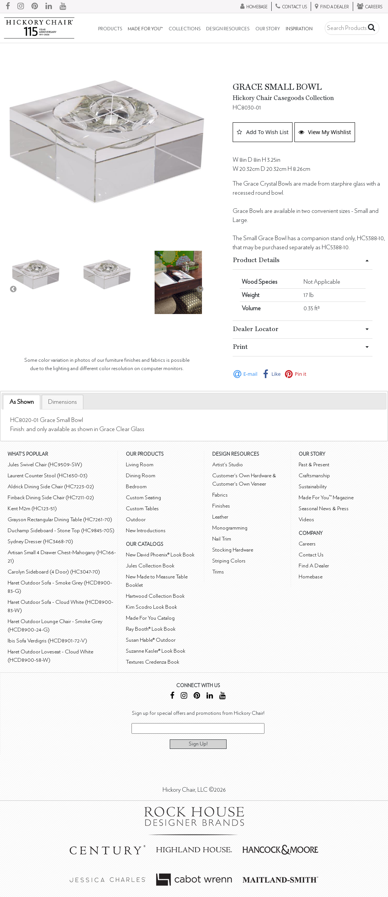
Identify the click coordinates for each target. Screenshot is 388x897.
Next (200, 289)
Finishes (221, 506)
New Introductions (146, 530)
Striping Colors (229, 561)
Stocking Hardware (232, 550)
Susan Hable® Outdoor (150, 640)
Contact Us (311, 555)
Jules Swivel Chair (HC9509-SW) (45, 464)
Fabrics (220, 495)
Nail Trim (221, 539)
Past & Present (314, 464)
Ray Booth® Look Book (150, 629)
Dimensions (62, 402)
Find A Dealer (314, 566)
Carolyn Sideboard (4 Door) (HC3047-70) (54, 572)
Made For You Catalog (150, 618)
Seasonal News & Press (324, 508)
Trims (218, 572)
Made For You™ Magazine (326, 497)
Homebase (310, 577)
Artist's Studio (227, 464)
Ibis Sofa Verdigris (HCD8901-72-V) (47, 641)
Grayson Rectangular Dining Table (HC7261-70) (60, 519)
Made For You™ (145, 29)
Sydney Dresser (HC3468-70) (40, 541)
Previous (13, 289)
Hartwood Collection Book (155, 596)
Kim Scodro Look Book (151, 607)
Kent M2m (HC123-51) (32, 508)
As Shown (21, 402)
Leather (220, 517)
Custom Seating (143, 497)
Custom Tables (142, 508)
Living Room (139, 464)
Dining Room (140, 475)
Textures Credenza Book (152, 662)
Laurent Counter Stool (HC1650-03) (48, 475)
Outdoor (136, 519)
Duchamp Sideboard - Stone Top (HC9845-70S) (61, 530)
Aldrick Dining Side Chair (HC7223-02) (51, 486)
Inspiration (299, 29)
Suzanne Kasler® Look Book (155, 651)
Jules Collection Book (150, 566)
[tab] (21, 402)
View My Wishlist (325, 132)
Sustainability (313, 486)
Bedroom (136, 486)
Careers (307, 544)
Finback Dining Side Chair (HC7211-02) (51, 497)
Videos (306, 519)
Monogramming (229, 528)
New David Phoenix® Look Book (160, 555)
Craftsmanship (314, 475)
